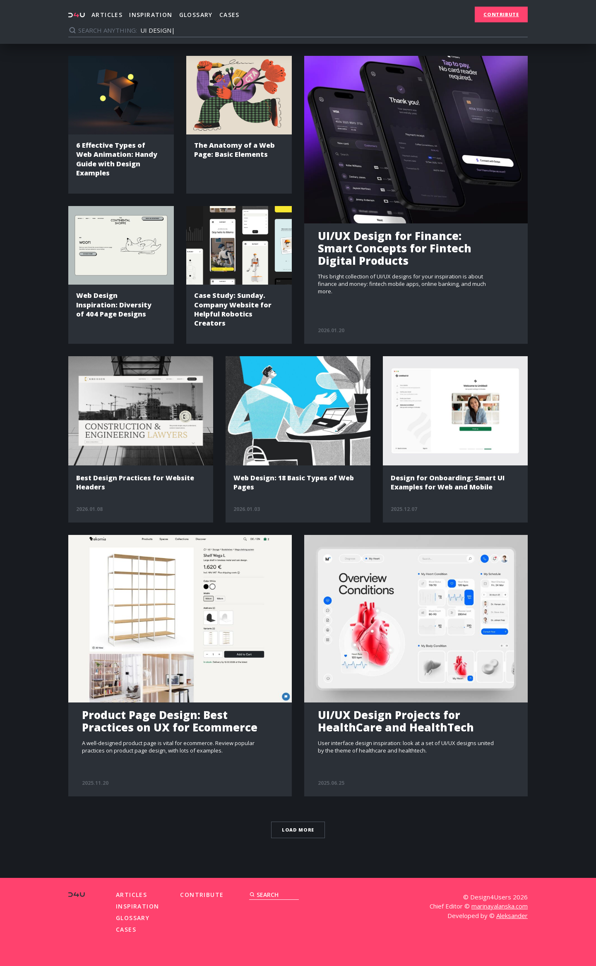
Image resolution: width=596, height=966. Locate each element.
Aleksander (512, 914)
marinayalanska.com (499, 905)
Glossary (196, 15)
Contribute (501, 14)
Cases (229, 15)
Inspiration (150, 15)
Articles (107, 15)
